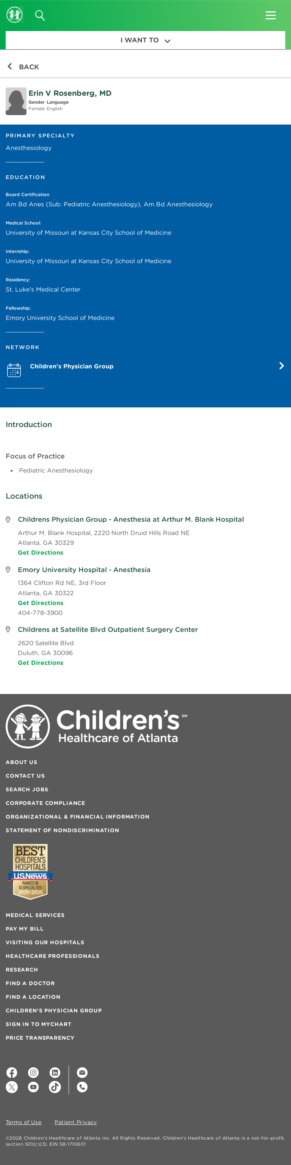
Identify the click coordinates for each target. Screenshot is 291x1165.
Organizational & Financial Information (78, 816)
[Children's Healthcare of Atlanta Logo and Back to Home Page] (14, 9)
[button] (271, 13)
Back (23, 66)
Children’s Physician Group (54, 1010)
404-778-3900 (40, 612)
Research (22, 969)
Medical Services (35, 915)
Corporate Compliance (45, 803)
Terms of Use (23, 1123)
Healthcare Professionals (53, 956)
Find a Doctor (30, 983)
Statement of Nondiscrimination (62, 830)
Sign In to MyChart (38, 1024)
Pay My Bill (25, 928)
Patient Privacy (76, 1123)
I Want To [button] (145, 40)
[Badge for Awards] (30, 872)
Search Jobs (27, 789)
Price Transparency (40, 1037)
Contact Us (25, 775)
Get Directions (40, 552)
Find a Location (33, 996)
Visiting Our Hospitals (45, 942)
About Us (22, 762)
